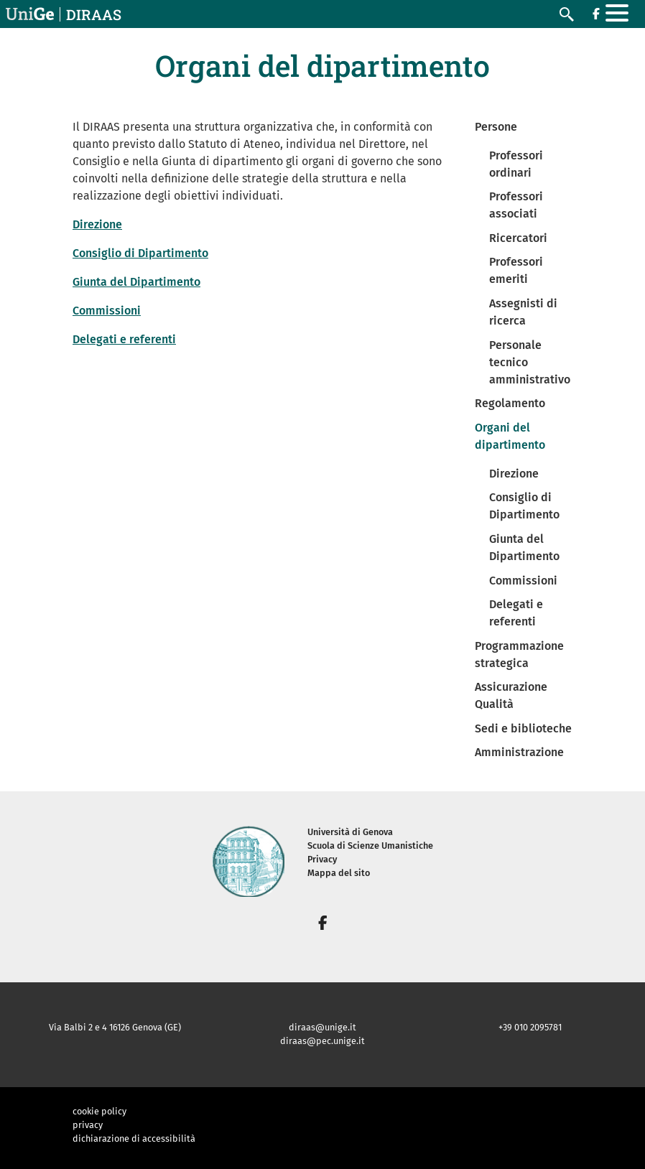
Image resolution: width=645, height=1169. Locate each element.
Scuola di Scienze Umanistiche (370, 845)
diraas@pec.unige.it (322, 1040)
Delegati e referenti (124, 339)
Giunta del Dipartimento (136, 282)
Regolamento (510, 403)
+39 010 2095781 (530, 1027)
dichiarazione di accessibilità (134, 1138)
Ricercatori (518, 238)
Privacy (322, 859)
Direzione (97, 224)
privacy (88, 1124)
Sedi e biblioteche (523, 728)
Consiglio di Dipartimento (140, 253)
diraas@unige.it (322, 1027)
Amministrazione (519, 752)
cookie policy (99, 1111)
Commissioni (107, 310)
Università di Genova (350, 831)
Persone (496, 127)
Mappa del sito (338, 872)
